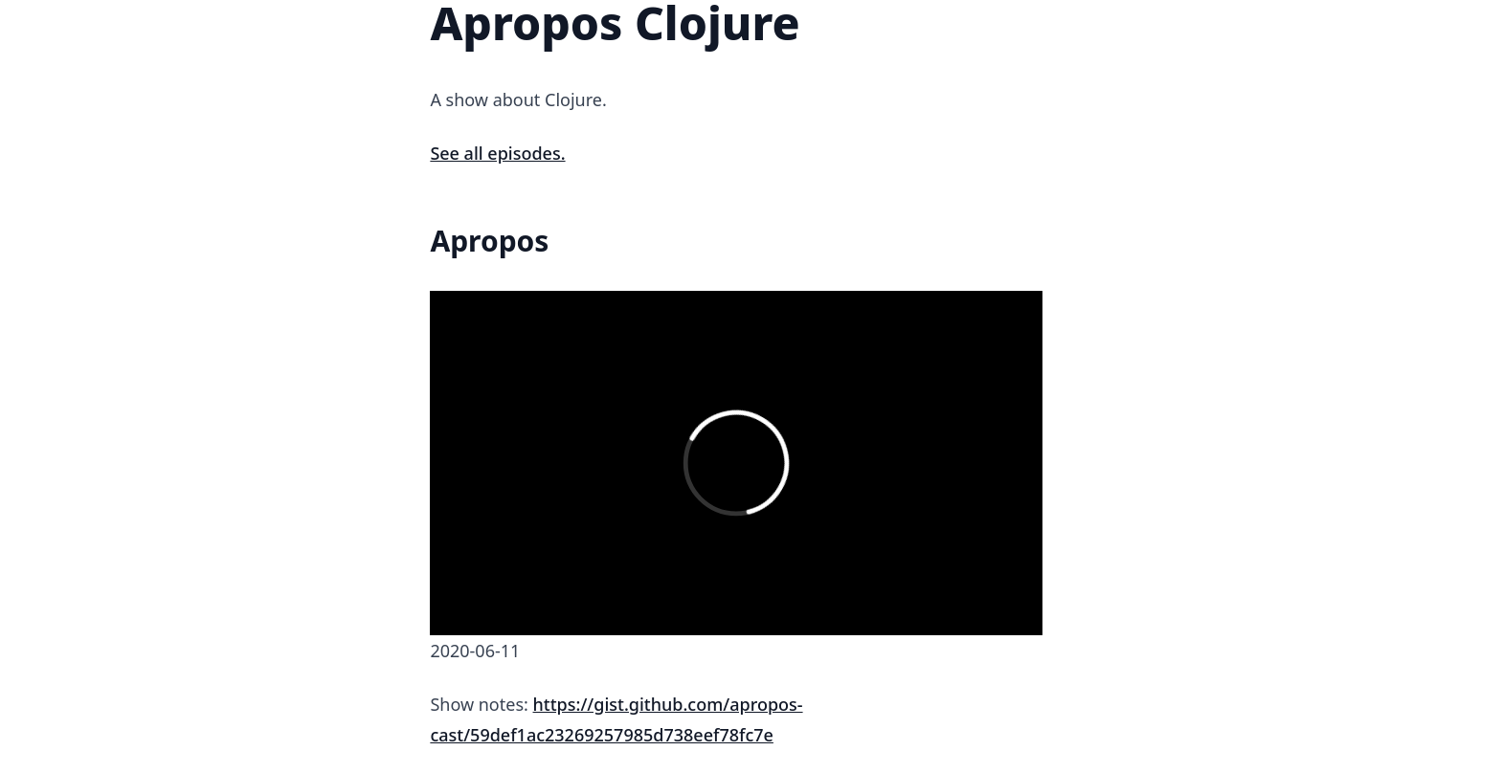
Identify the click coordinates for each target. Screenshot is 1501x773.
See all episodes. (497, 153)
